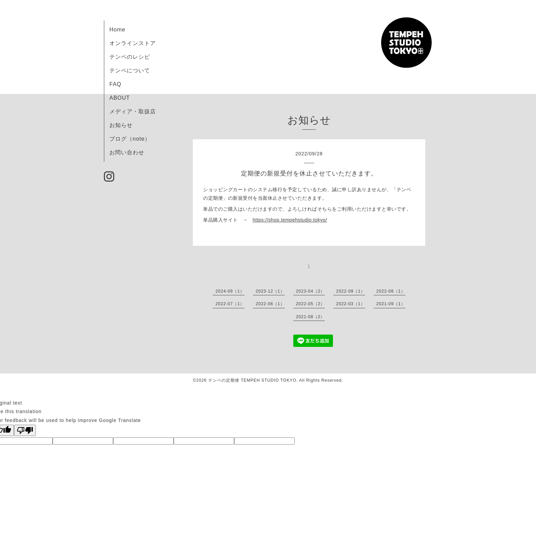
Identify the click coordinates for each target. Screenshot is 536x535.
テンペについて (129, 70)
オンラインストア (132, 43)
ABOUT (119, 98)
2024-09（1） (229, 291)
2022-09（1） (350, 291)
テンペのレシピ (129, 57)
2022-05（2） (310, 303)
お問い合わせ (126, 152)
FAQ (115, 84)
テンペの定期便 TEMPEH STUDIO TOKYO (252, 380)
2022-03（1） (350, 303)
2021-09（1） (390, 303)
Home (117, 29)
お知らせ (121, 125)
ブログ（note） (129, 139)
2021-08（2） (310, 316)
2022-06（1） (270, 303)
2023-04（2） (310, 291)
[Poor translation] (25, 430)
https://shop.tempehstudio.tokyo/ (290, 220)
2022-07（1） (229, 303)
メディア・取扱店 (132, 111)
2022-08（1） (390, 291)
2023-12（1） (270, 291)
